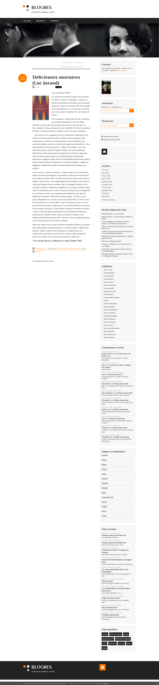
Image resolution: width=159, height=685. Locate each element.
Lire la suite (122, 70)
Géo (103, 374)
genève (129, 643)
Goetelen (105, 478)
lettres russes (108, 325)
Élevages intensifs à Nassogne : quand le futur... (117, 254)
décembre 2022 (107, 182)
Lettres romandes (74, 248)
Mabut (104, 492)
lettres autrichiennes (111, 310)
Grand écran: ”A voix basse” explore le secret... (117, 249)
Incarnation (120, 214)
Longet (104, 516)
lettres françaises (61, 248)
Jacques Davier (107, 354)
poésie (126, 634)
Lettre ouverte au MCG (111, 598)
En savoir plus (104, 683)
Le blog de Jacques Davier (118, 223)
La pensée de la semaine (112, 297)
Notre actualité (109, 331)
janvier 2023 (106, 179)
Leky (103, 365)
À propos (54, 21)
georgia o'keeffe (107, 639)
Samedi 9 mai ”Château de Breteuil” (113, 236)
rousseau (47, 250)
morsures (53, 250)
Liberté (104, 219)
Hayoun (104, 502)
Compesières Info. (108, 497)
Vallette (104, 469)
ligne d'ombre (62, 250)
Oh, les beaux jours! (115, 374)
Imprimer (36, 251)
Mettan (104, 460)
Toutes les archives (108, 200)
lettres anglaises (109, 307)
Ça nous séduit (109, 288)
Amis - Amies (108, 270)
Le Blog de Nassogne (111, 256)
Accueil (27, 21)
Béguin (104, 464)
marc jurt (121, 643)
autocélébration (109, 273)
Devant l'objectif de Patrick (113, 233)
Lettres (106, 300)
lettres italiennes (109, 319)
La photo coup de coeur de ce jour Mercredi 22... (118, 231)
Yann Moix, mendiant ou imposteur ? (72, 66)
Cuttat (104, 474)
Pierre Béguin (107, 393)
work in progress (109, 337)
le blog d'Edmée (109, 251)
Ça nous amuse (109, 276)
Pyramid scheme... (107, 214)
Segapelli (105, 483)
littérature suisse (115, 634)
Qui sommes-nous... (110, 334)
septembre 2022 (107, 190)
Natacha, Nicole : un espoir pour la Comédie (116, 217)
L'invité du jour (108, 294)
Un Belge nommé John (120, 384)
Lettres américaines (110, 303)
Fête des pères (107, 581)
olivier (104, 643)
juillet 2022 (105, 196)
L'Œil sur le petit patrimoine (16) (112, 226)
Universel (105, 241)
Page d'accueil (78, 62)
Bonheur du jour (116, 241)
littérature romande (123, 639)
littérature (112, 643)
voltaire (40, 250)
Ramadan (105, 488)
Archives (40, 21)
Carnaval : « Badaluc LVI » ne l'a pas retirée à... (117, 244)
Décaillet (105, 455)
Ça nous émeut (109, 279)
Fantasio (105, 409)
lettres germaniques (110, 316)
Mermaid (105, 384)
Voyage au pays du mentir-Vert (114, 535)
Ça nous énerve (109, 282)
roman (104, 648)
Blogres (41, 7)
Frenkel (104, 428)
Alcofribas (105, 437)
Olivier (104, 511)
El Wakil (104, 506)
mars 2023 (105, 173)
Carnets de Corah (109, 291)
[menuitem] (28, 20)
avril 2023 (105, 170)
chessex (105, 634)
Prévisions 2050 (67, 62)
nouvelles (70, 250)
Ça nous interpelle (110, 285)
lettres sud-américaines (112, 328)
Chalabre (107, 246)
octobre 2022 (106, 187)
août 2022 (105, 193)
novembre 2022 (107, 184)
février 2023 (106, 176)
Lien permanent (38, 248)
